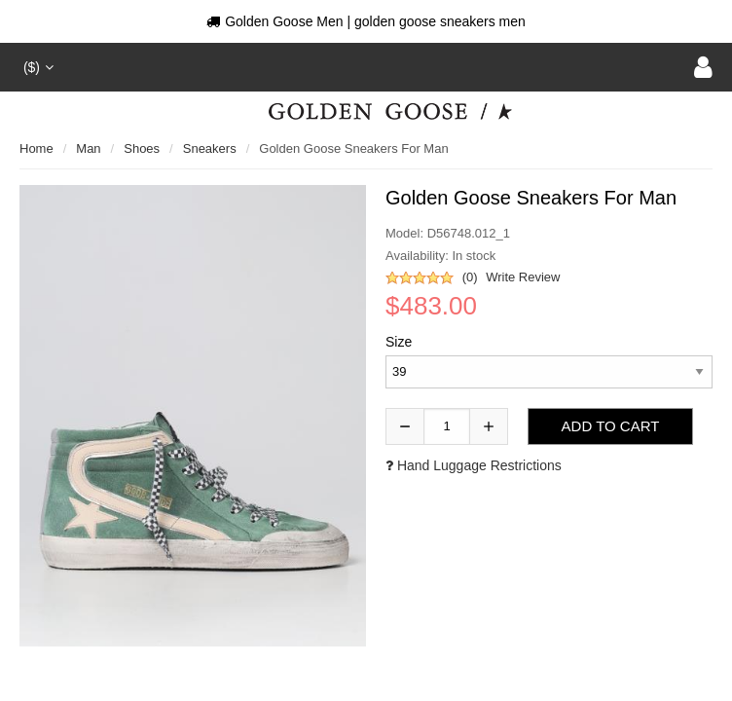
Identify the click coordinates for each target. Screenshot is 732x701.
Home (36, 148)
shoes (142, 148)
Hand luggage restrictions (473, 465)
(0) (470, 277)
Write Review (523, 277)
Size (398, 342)
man (88, 148)
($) (36, 67)
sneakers (210, 148)
